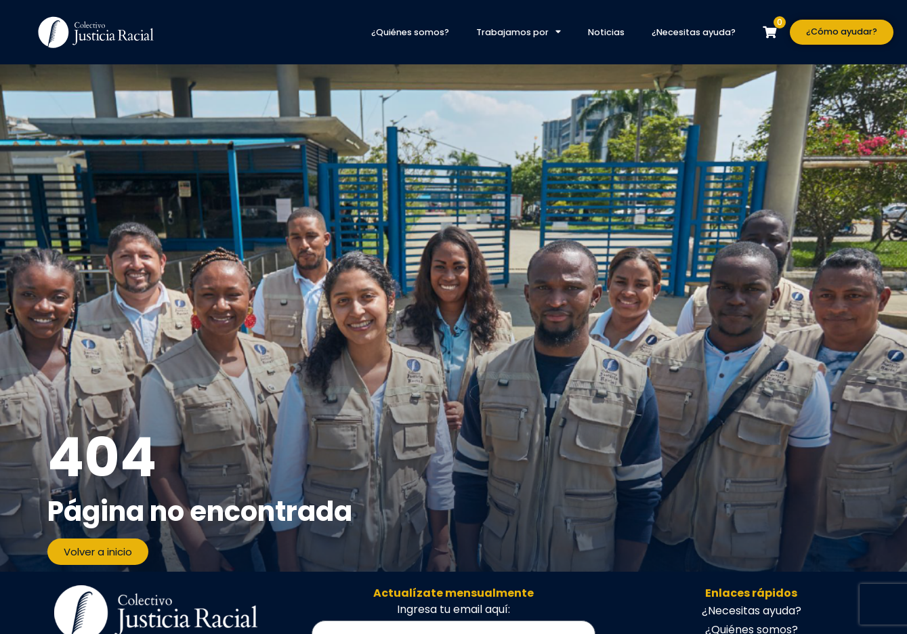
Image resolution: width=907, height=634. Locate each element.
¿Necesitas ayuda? (694, 32)
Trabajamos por (518, 32)
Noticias (606, 32)
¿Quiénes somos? (410, 32)
